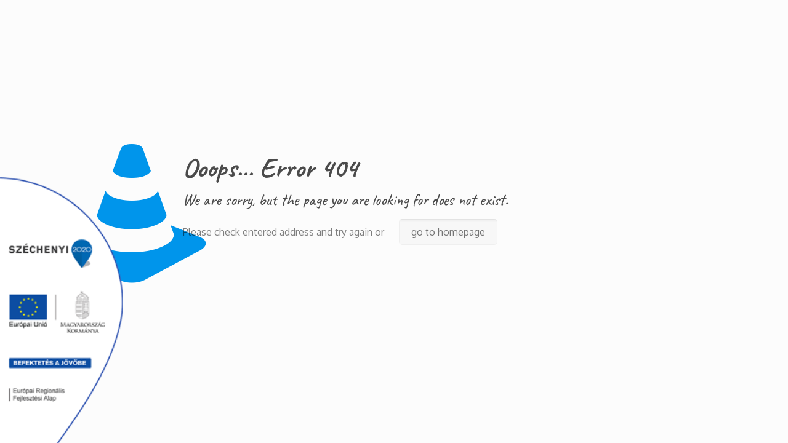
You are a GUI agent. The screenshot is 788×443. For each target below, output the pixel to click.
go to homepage (448, 232)
